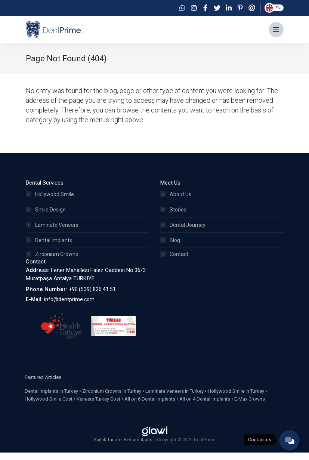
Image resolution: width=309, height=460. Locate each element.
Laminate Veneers (52, 231)
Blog (170, 246)
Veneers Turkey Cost (98, 406)
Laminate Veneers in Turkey (174, 398)
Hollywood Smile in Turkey (236, 398)
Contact (174, 262)
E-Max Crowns (249, 406)
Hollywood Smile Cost (48, 406)
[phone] (289, 440)
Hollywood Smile (50, 200)
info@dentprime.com (69, 307)
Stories (173, 216)
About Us (175, 200)
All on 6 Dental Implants (149, 406)
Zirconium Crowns (52, 262)
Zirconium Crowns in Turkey (111, 398)
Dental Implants (49, 246)
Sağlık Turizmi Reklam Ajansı (124, 447)
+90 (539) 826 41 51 (92, 296)
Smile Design (46, 216)
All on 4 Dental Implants (204, 406)
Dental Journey (183, 231)
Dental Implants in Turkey (51, 398)
